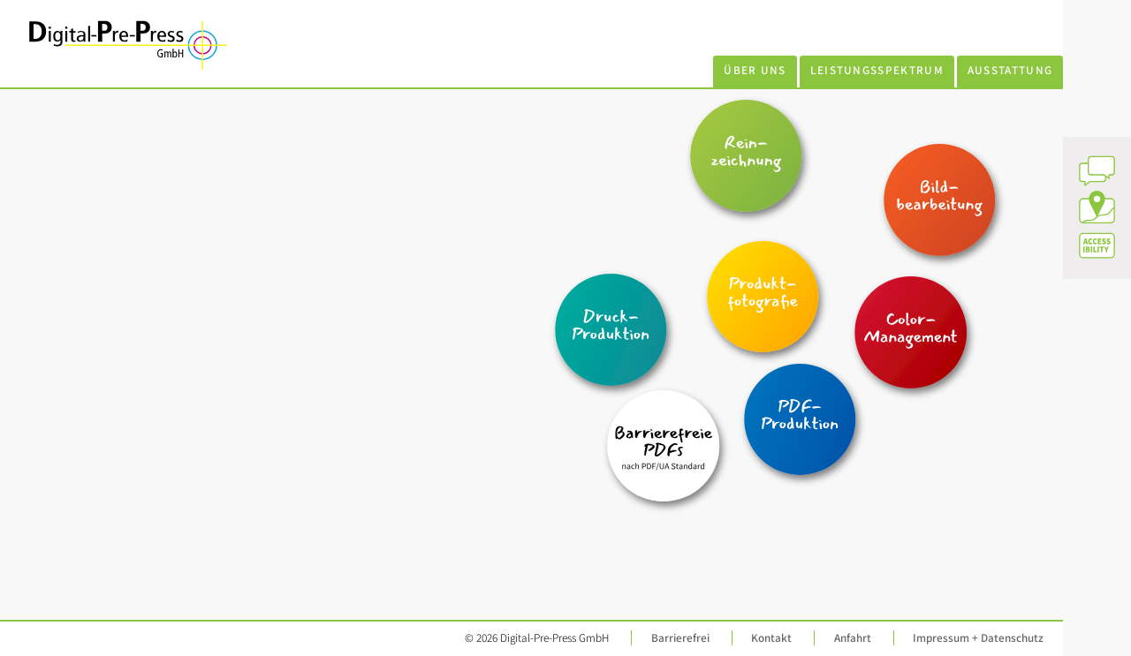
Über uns (755, 70)
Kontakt (771, 637)
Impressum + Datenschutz (978, 637)
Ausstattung (1010, 70)
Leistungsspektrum (877, 70)
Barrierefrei (680, 637)
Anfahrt (852, 637)
